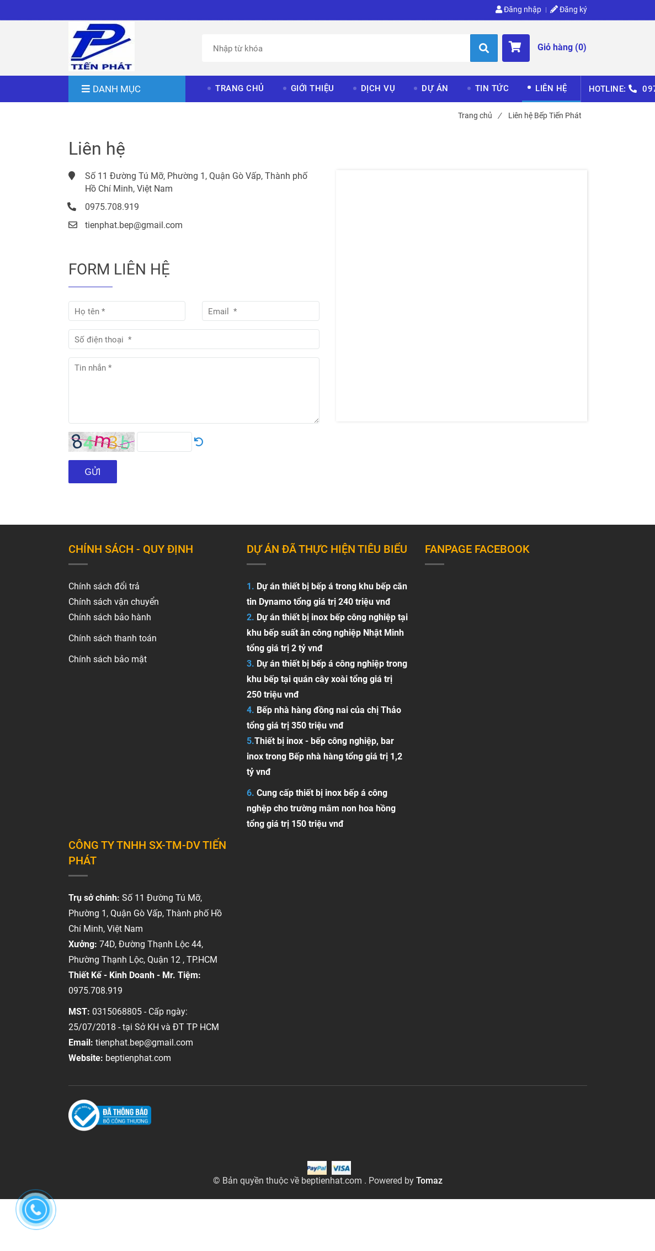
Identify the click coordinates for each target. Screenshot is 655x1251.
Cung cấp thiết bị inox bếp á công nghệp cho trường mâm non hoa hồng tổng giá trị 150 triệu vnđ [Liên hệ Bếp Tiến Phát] (321, 808)
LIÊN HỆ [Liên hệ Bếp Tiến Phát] (551, 88)
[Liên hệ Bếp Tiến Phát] (101, 46)
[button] (544, 48)
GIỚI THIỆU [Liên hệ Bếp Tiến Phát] (312, 88)
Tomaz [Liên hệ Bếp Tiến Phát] (429, 1180)
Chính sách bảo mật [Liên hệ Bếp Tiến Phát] (107, 659)
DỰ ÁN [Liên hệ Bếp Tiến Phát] (435, 88)
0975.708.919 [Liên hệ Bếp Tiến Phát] (112, 207)
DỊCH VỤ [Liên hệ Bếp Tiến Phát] (378, 88)
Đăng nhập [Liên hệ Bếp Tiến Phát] (518, 9)
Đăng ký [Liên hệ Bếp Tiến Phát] (568, 9)
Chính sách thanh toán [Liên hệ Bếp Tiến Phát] (112, 638)
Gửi (93, 472)
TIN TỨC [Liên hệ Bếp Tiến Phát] (492, 88)
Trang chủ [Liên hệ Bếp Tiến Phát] (479, 115)
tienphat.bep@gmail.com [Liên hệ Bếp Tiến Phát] (134, 225)
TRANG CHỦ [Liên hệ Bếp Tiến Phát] (239, 88)
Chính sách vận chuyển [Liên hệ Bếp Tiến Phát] (113, 602)
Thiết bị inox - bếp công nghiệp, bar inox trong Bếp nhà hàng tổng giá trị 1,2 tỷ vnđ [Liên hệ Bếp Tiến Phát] (324, 756)
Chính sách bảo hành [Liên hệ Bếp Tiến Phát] (109, 617)
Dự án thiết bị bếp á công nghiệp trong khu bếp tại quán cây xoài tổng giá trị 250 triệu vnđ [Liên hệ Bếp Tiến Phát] (327, 679)
